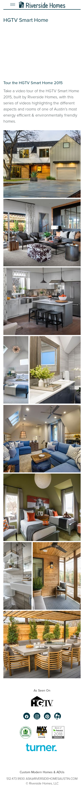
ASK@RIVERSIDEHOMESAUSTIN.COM (52, 778)
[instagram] (37, 716)
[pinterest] (47, 716)
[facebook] (26, 716)
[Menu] (13, 5)
